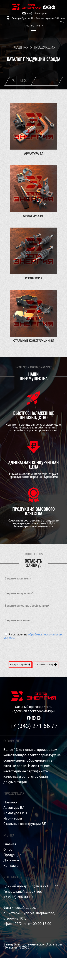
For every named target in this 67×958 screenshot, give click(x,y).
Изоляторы (12, 818)
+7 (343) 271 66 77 (33, 726)
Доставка (11, 860)
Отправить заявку (45, 664)
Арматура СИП (15, 813)
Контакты (11, 865)
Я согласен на (33, 635)
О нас (7, 849)
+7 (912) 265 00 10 (18, 896)
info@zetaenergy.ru (34, 13)
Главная (9, 844)
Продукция (12, 854)
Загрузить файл (20, 664)
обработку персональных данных (33, 635)
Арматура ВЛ (13, 807)
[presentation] (31, 650)
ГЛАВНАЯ (20, 47)
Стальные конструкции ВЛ (24, 823)
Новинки (10, 802)
